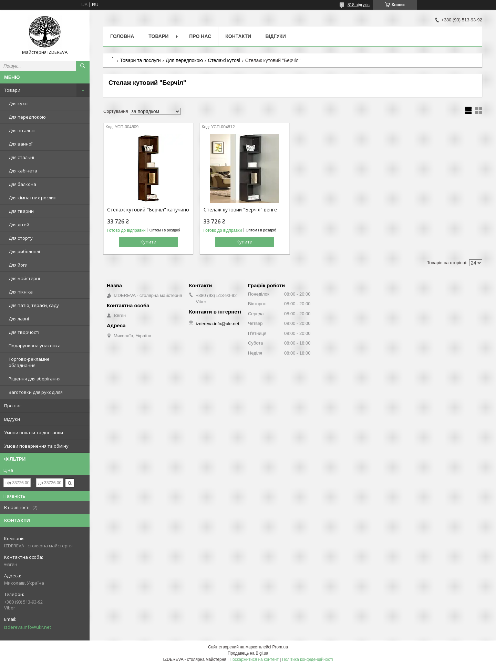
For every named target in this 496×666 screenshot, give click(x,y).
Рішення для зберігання (35, 379)
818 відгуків (359, 4)
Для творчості (24, 332)
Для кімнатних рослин (32, 198)
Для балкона (22, 184)
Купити (148, 242)
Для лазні (19, 319)
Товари (12, 90)
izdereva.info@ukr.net (27, 627)
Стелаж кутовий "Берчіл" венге (240, 210)
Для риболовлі (24, 251)
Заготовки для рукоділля (36, 392)
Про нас (12, 405)
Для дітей (19, 224)
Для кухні (19, 103)
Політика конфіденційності (307, 659)
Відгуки (12, 419)
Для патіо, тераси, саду (34, 305)
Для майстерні (24, 278)
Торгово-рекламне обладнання (29, 362)
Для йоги (18, 265)
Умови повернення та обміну (36, 446)
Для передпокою (27, 117)
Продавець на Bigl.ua (248, 653)
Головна (122, 36)
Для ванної (20, 144)
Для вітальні (22, 130)
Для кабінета (23, 171)
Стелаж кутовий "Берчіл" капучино (148, 210)
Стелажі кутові (224, 60)
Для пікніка (21, 292)
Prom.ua (280, 647)
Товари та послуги (140, 60)
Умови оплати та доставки (33, 432)
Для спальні (21, 157)
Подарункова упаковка (35, 345)
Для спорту (21, 238)
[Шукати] (83, 66)
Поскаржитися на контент (254, 659)
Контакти (238, 36)
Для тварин (21, 211)
